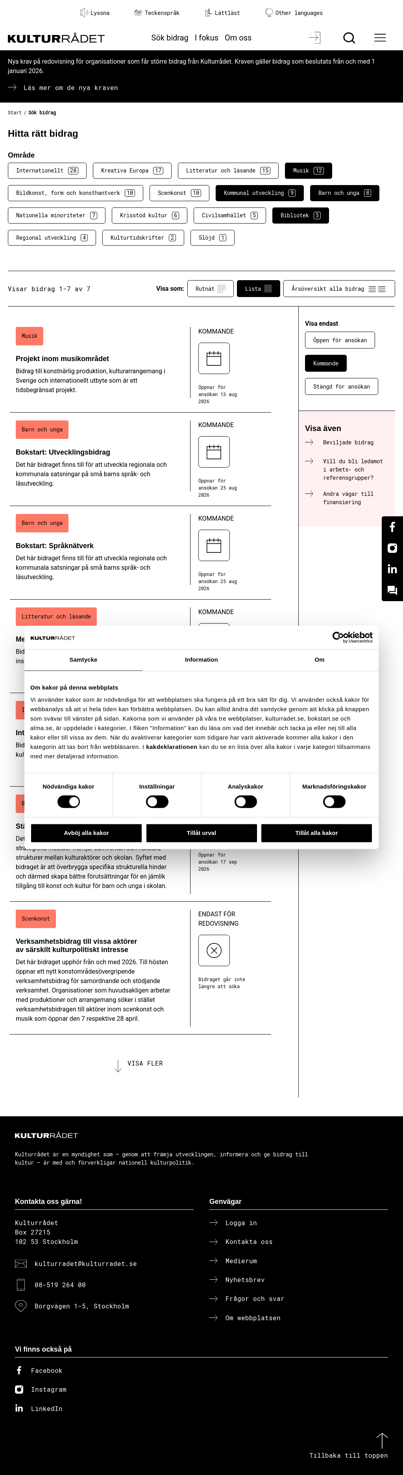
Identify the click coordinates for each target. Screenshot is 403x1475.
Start (15, 112)
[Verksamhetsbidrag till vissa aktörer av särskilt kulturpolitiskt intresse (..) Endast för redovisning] (140, 968)
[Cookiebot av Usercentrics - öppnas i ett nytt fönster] (338, 637)
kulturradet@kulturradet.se (86, 1263)
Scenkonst (179, 193)
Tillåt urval (201, 832)
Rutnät (211, 289)
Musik (308, 170)
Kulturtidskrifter (143, 238)
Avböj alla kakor (86, 832)
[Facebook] (392, 527)
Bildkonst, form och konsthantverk (75, 193)
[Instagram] (392, 548)
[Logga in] (315, 37)
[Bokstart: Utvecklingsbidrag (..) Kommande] (140, 459)
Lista (258, 289)
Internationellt (47, 170)
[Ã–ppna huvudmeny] (381, 38)
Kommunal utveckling (260, 193)
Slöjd (212, 238)
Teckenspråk (157, 13)
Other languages (294, 12)
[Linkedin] (392, 569)
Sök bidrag (170, 37)
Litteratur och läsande (228, 170)
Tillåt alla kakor (316, 832)
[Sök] (350, 37)
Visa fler (145, 1063)
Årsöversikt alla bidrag (339, 289)
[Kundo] (392, 590)
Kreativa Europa (132, 170)
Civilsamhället (230, 215)
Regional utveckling (52, 238)
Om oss (238, 37)
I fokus (206, 37)
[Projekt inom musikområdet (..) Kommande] (140, 366)
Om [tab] (319, 659)
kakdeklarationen (172, 746)
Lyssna (94, 12)
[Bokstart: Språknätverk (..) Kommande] (140, 553)
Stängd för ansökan (341, 386)
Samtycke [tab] (84, 659)
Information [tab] (201, 659)
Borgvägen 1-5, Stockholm (82, 1306)
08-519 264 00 (60, 1285)
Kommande (325, 363)
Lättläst (222, 13)
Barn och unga (344, 193)
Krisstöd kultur (149, 215)
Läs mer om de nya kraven (71, 87)
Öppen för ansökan (340, 340)
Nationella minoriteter (56, 215)
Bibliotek (301, 215)
